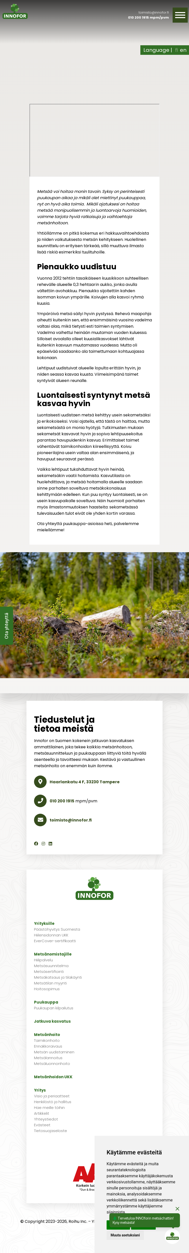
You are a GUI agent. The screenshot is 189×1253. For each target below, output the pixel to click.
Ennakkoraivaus (48, 1046)
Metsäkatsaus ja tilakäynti (58, 977)
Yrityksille (44, 923)
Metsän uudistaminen (54, 1052)
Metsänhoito (47, 1034)
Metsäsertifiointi (49, 971)
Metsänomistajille (53, 954)
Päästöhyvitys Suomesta (57, 929)
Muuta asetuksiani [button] (125, 1235)
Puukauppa (46, 1002)
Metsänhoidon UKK (53, 1076)
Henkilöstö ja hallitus (52, 1101)
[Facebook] (36, 844)
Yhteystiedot (46, 1119)
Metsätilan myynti (50, 983)
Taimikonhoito (47, 1040)
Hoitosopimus (47, 988)
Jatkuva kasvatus (52, 1021)
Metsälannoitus (48, 1057)
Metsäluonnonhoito (52, 1063)
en (183, 50)
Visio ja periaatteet (52, 1096)
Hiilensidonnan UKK (51, 935)
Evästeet (42, 1125)
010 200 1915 (138, 17)
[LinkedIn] (50, 844)
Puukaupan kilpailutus (53, 1008)
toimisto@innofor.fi (154, 12)
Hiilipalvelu (43, 960)
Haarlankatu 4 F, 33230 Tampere (77, 782)
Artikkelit (41, 1113)
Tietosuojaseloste (50, 1130)
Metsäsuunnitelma (51, 965)
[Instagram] (43, 844)
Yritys (40, 1090)
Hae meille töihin (49, 1107)
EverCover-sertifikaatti (55, 940)
